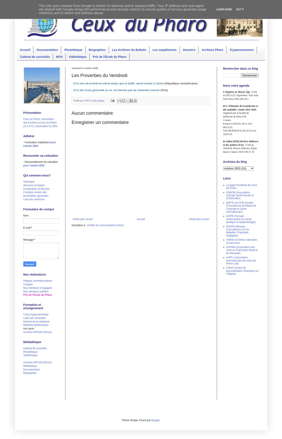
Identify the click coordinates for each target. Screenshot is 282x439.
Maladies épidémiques (35, 325)
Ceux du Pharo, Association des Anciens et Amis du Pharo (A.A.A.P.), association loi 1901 (40, 123)
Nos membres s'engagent (37, 287)
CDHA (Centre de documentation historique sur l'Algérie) (242, 270)
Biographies (97, 50)
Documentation (47, 50)
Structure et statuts (34, 185)
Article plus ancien (199, 219)
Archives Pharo (212, 50)
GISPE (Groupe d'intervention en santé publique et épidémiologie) (241, 219)
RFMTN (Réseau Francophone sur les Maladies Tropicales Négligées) (237, 231)
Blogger (155, 420)
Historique (29, 181)
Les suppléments (165, 50)
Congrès (28, 284)
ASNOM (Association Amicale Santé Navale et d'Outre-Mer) (240, 195)
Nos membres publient (36, 291)
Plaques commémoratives (37, 280)
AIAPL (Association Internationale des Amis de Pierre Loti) (241, 260)
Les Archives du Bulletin (129, 50)
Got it (240, 9)
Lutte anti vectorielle (34, 318)
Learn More (224, 9)
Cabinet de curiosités (35, 56)
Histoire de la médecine (36, 321)
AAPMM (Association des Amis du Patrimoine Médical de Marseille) (242, 250)
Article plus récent (83, 219)
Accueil (25, 50)
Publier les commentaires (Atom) (105, 225)
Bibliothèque (30, 366)
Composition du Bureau (36, 188)
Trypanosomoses (242, 50)
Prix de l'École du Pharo (109, 56)
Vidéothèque (77, 56)
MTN (59, 56)
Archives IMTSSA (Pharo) (37, 332)
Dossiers (189, 50)
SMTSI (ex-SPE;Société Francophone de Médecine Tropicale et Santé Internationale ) (241, 207)
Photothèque (73, 50)
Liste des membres (34, 199)
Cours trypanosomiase (36, 314)
